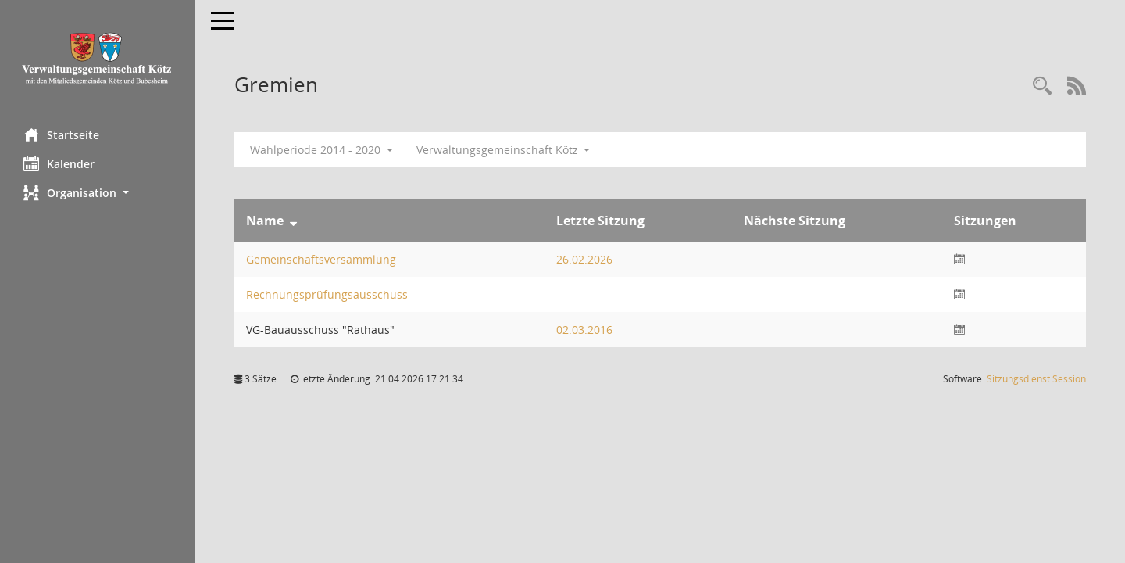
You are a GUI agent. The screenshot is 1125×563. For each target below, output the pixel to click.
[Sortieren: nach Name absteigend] (293, 220)
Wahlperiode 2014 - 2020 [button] (321, 149)
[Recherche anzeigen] (1042, 86)
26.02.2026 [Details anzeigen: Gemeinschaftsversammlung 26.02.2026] (584, 259)
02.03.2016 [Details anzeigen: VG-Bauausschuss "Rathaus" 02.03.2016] (584, 329)
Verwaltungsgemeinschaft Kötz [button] (503, 149)
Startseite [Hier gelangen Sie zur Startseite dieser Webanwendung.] (61, 134)
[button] (97, 192)
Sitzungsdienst (1036, 378)
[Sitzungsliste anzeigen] (959, 259)
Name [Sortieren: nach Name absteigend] (265, 220)
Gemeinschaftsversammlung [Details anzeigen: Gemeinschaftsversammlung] (321, 259)
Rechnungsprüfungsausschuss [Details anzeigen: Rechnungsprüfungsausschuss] (327, 294)
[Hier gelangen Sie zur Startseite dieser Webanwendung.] (97, 58)
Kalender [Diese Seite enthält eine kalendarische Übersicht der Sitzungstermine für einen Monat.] (59, 163)
